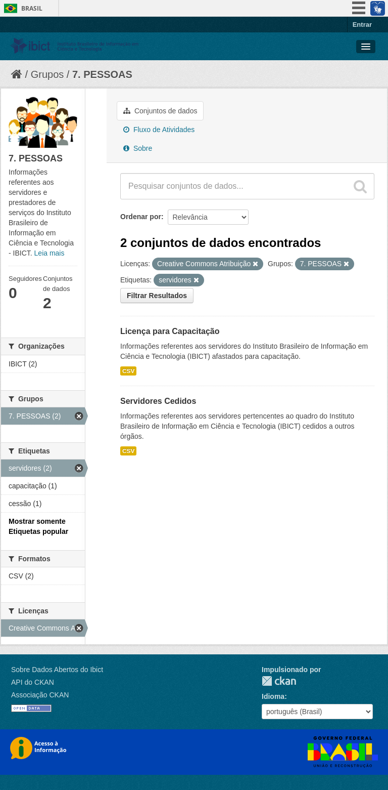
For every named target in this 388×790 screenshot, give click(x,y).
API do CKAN (32, 682)
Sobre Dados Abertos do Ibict (57, 670)
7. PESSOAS (102, 74)
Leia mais (49, 253)
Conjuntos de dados (160, 111)
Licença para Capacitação (170, 331)
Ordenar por (140, 217)
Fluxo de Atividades (159, 130)
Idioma (273, 696)
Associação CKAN (40, 695)
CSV (128, 371)
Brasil (31, 8)
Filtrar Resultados (157, 296)
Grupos (47, 74)
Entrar (362, 24)
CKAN (279, 681)
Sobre (137, 148)
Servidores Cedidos (158, 401)
